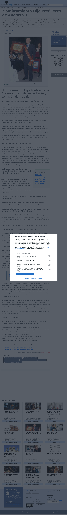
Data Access (33, 278)
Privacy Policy (40, 278)
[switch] (48, 256)
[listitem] (33, 253)
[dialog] (33, 257)
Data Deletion (26, 278)
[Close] (55, 236)
